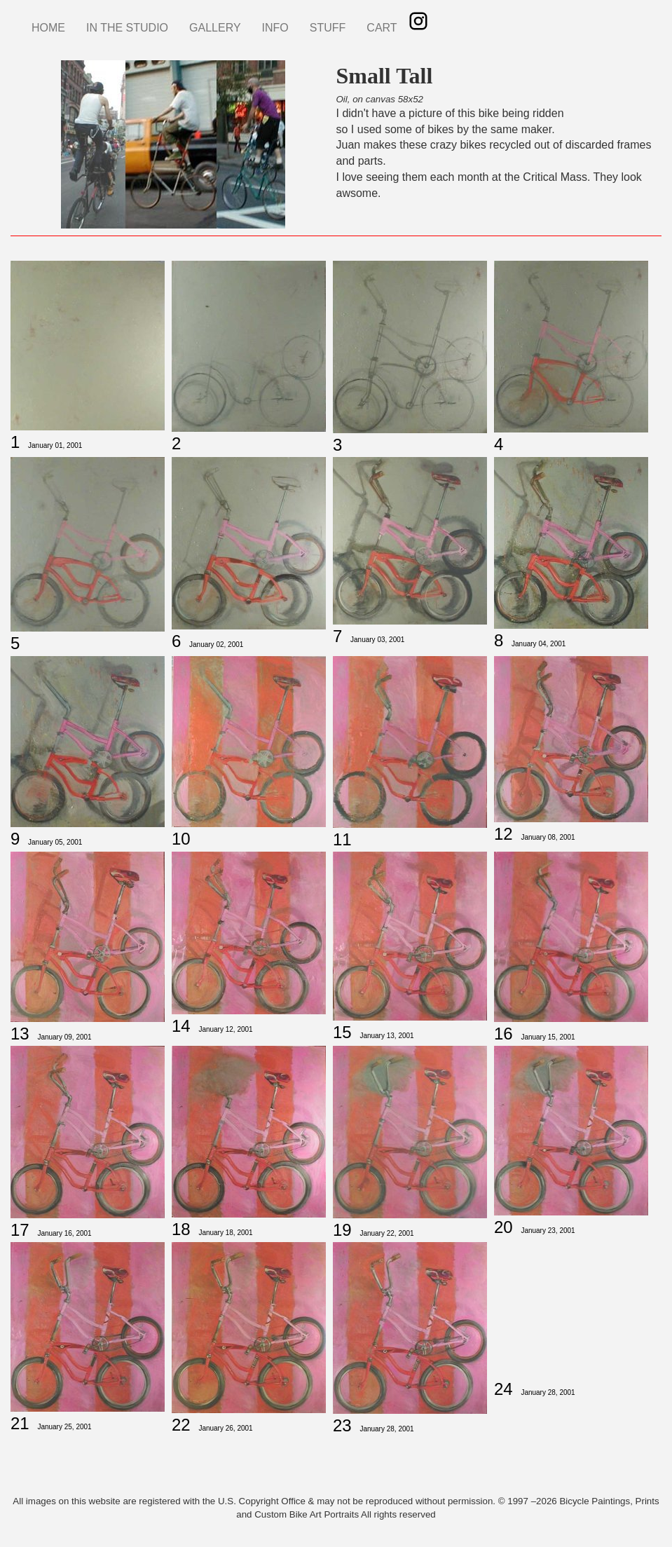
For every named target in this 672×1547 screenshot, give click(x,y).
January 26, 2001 (225, 1428)
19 (342, 1229)
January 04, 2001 (538, 644)
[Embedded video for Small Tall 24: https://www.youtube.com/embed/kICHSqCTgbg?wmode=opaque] (571, 1307)
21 (20, 1423)
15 (342, 1032)
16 (503, 1033)
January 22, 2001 (386, 1233)
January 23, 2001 (548, 1230)
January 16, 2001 (64, 1233)
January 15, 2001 (548, 1037)
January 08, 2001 (548, 837)
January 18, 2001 (225, 1232)
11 (342, 839)
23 (342, 1425)
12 (503, 833)
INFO (275, 28)
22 (181, 1424)
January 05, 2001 (55, 842)
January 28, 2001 (386, 1429)
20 (503, 1227)
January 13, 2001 (386, 1036)
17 (20, 1229)
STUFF (328, 28)
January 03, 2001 (377, 639)
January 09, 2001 (64, 1037)
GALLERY (215, 28)
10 (181, 838)
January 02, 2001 (216, 644)
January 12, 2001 (225, 1029)
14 (181, 1025)
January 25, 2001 (64, 1427)
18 (181, 1229)
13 (20, 1033)
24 (503, 1388)
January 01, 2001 (55, 445)
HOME (48, 28)
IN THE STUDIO (127, 28)
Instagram (418, 21)
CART (381, 28)
